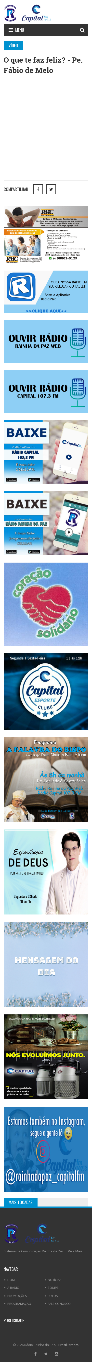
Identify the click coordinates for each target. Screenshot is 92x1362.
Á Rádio (13, 1287)
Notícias (55, 1279)
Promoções (17, 1295)
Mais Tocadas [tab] (21, 1202)
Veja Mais (75, 1251)
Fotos (53, 1295)
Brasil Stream (68, 1345)
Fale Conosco (59, 1303)
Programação (19, 1303)
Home (11, 1279)
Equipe (53, 1287)
